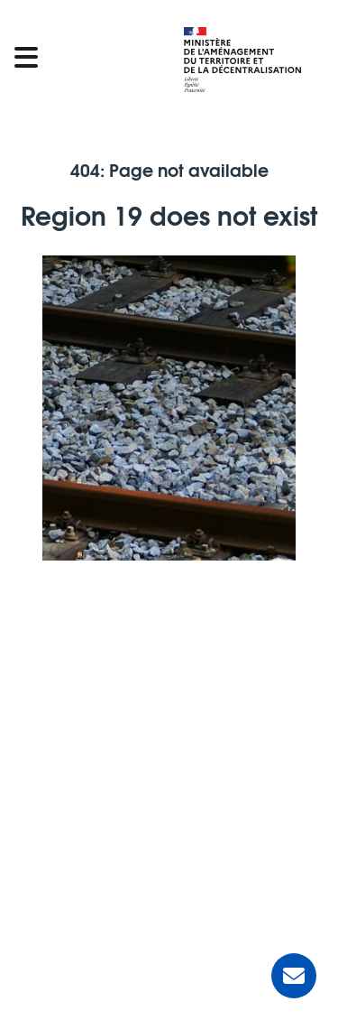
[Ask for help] (293, 975)
